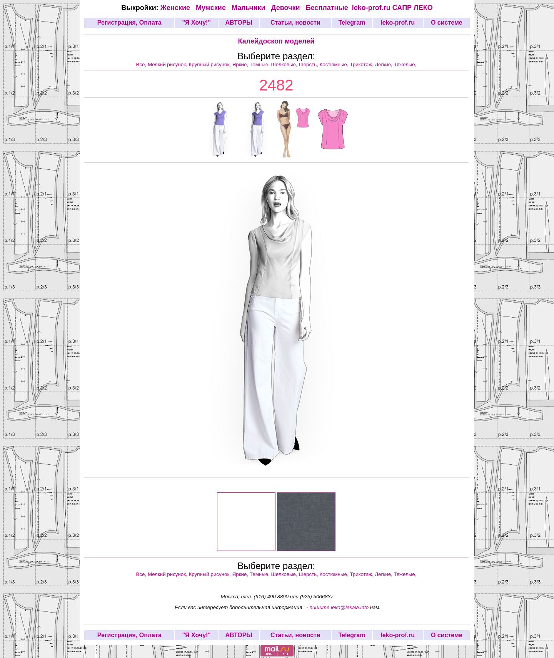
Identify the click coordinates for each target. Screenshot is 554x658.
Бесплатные (329, 8)
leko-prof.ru (371, 8)
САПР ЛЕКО (412, 8)
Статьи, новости (295, 22)
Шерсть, (309, 64)
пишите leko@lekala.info (339, 607)
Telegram (352, 22)
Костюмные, (335, 64)
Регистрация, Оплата (129, 22)
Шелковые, (285, 64)
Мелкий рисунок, (168, 64)
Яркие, (241, 64)
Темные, (260, 64)
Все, (142, 64)
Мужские (212, 8)
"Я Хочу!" (196, 22)
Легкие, (384, 64)
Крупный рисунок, (210, 64)
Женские (177, 8)
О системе (446, 22)
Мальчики (249, 8)
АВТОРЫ (238, 22)
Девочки (286, 8)
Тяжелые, (405, 64)
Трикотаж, (362, 64)
